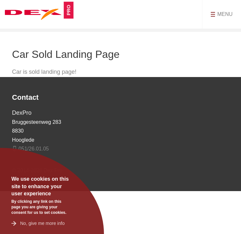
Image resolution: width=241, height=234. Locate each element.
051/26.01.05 (34, 148)
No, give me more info (42, 223)
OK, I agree (14, 164)
